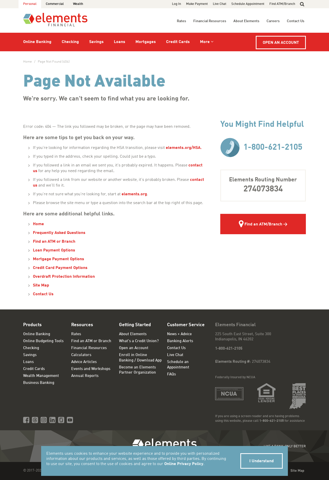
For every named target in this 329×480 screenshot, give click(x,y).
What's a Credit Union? (139, 341)
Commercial (55, 4)
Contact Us (295, 21)
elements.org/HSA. (184, 148)
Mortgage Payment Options (58, 259)
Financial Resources (209, 21)
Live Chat (219, 4)
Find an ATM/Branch (260, 225)
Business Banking (38, 383)
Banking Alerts (180, 341)
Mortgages (145, 42)
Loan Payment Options (54, 250)
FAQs (171, 374)
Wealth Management (41, 376)
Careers (273, 21)
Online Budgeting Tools (43, 341)
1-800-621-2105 (261, 148)
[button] (302, 4)
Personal (29, 4)
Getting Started (135, 325)
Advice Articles (84, 362)
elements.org (134, 194)
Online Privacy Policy (183, 464)
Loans (119, 42)
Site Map (41, 285)
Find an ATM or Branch (54, 242)
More (205, 42)
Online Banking (37, 42)
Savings (96, 42)
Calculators (81, 355)
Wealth (78, 4)
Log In (176, 4)
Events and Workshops (90, 369)
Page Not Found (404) (54, 61)
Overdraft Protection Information (64, 277)
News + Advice (179, 334)
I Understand (261, 461)
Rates (181, 21)
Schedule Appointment (247, 4)
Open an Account (281, 43)
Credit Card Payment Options (60, 268)
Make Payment (197, 4)
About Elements (246, 21)
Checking (70, 42)
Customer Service (186, 325)
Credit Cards (178, 42)
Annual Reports (84, 376)
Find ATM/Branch (282, 4)
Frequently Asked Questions (59, 233)
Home (27, 61)
